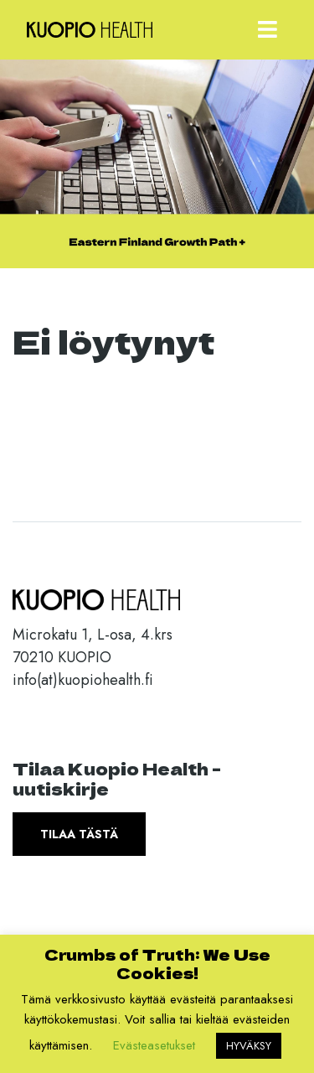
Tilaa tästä (79, 834)
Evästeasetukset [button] (154, 1045)
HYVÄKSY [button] (248, 1046)
